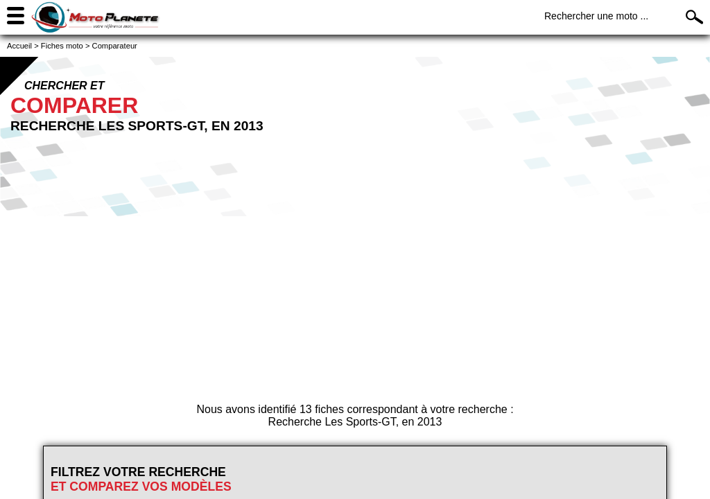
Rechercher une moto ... (596, 15)
